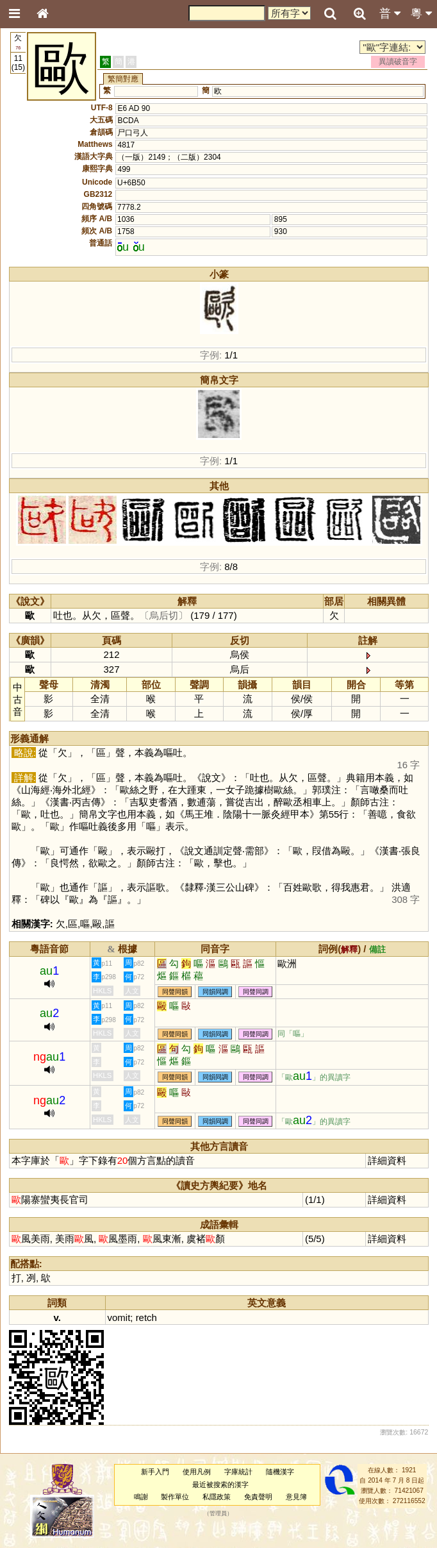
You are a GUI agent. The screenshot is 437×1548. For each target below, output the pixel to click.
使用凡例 (197, 1472)
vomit (119, 1317)
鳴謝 (141, 1497)
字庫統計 (238, 1472)
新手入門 (155, 1472)
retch (146, 1317)
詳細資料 (387, 1160)
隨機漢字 (280, 1472)
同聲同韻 (175, 991)
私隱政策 (216, 1497)
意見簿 (296, 1497)
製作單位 (175, 1497)
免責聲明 (258, 1497)
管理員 (218, 1514)
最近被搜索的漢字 (220, 1484)
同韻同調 (215, 991)
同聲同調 (255, 991)
